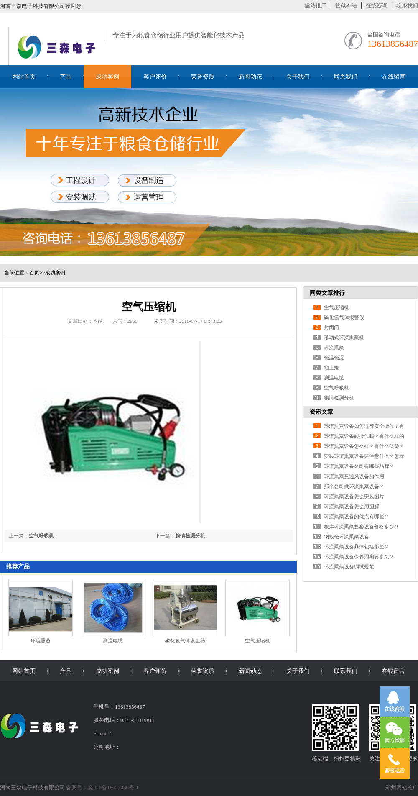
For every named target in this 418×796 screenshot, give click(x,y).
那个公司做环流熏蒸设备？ (354, 486)
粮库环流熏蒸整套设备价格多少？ (361, 527)
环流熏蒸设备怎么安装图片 (354, 496)
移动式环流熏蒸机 (344, 337)
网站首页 (24, 77)
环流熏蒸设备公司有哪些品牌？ (359, 466)
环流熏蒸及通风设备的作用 (354, 476)
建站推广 (315, 5)
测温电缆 (113, 641)
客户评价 (155, 77)
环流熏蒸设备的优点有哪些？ (356, 517)
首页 (34, 273)
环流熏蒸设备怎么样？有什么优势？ (364, 446)
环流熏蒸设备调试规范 (349, 567)
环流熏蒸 (41, 641)
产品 (65, 77)
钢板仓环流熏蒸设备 (346, 537)
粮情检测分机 (190, 536)
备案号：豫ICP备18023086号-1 (102, 787)
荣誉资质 (202, 77)
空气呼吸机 (41, 536)
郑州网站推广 (401, 787)
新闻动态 (250, 77)
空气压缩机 (257, 641)
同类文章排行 (327, 293)
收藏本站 (346, 5)
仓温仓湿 (334, 358)
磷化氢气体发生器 (185, 641)
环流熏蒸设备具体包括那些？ (356, 547)
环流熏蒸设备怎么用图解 (351, 506)
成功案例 (107, 77)
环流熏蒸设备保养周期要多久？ (359, 557)
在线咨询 (376, 5)
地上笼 (331, 368)
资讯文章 (321, 412)
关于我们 (298, 77)
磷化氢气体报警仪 (344, 317)
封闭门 (331, 327)
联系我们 (407, 5)
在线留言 (393, 77)
